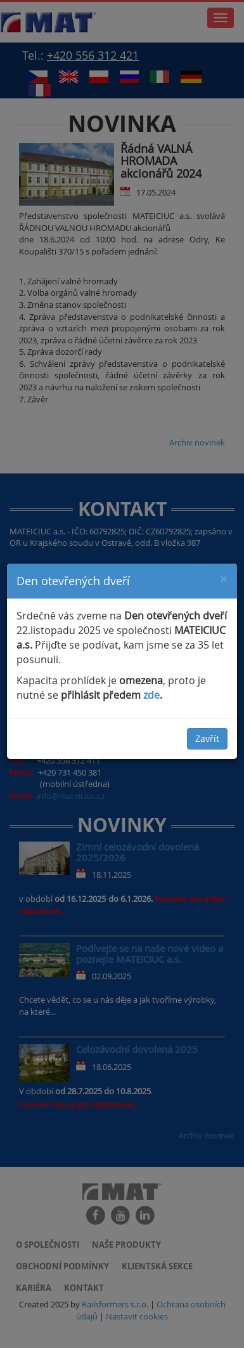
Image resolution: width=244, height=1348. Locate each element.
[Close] (224, 578)
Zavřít (207, 738)
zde (151, 695)
